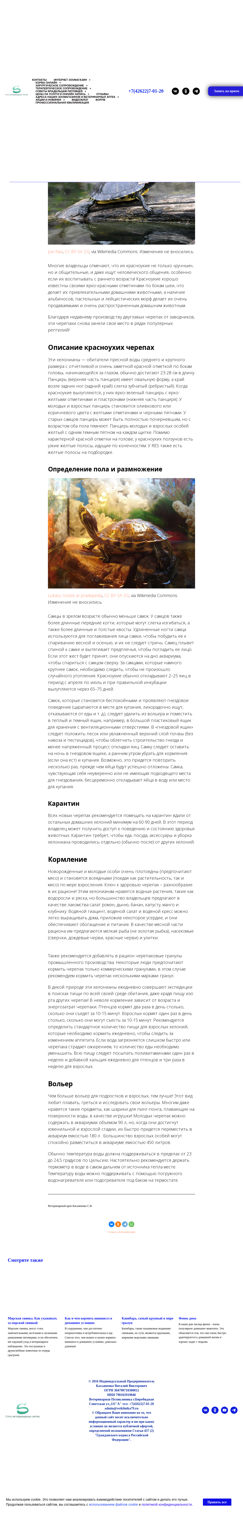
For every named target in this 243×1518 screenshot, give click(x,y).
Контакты (39, 79)
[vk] (175, 91)
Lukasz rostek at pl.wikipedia (75, 600)
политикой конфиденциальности (167, 1504)
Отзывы (102, 94)
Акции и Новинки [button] (49, 99)
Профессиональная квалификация (62, 102)
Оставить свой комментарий (121, 1236)
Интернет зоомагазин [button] (71, 79)
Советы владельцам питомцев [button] (59, 91)
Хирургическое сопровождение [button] (60, 85)
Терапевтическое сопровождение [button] (62, 88)
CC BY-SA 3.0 (77, 256)
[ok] (185, 91)
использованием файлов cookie (113, 1504)
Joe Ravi (55, 256)
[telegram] (196, 91)
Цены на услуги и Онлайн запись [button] (61, 94)
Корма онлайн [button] (47, 82)
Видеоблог (80, 99)
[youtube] (224, 1422)
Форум (100, 99)
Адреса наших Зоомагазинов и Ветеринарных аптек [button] (76, 96)
